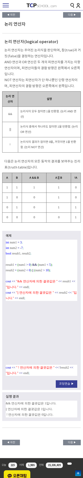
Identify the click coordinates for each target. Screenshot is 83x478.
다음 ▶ (72, 14)
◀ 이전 (11, 14)
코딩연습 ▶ (66, 384)
